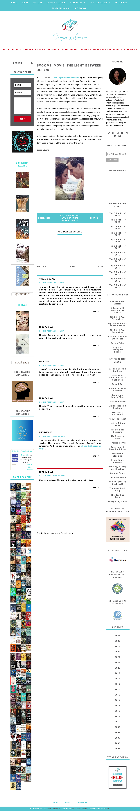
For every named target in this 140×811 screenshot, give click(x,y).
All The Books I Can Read (117, 370)
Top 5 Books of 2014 (117, 286)
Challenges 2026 (99, 3)
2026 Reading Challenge (22, 451)
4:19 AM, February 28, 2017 (51, 365)
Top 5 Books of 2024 (117, 221)
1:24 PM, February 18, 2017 (51, 283)
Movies (74, 221)
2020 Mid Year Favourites (117, 318)
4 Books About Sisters (117, 303)
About (25, 3)
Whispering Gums (117, 501)
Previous (41, 267)
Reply (96, 311)
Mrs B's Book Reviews (118, 431)
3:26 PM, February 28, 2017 (51, 402)
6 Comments (44, 218)
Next (100, 267)
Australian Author (70, 215)
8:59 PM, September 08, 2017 (52, 436)
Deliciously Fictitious (118, 413)
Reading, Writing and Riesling (117, 468)
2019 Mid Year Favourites (117, 331)
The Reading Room (117, 496)
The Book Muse (117, 478)
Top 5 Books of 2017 (117, 267)
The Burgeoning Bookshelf (117, 483)
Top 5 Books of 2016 (117, 273)
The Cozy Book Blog (118, 489)
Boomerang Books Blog (118, 396)
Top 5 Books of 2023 (117, 227)
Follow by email (118, 145)
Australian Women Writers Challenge (117, 377)
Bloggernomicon (61, 8)
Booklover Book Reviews (117, 389)
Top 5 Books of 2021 (117, 240)
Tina (41, 361)
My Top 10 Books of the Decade (117, 324)
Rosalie (43, 279)
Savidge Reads (118, 473)
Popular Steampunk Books (118, 349)
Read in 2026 (77, 3)
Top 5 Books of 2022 (117, 234)
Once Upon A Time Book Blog (117, 448)
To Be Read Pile (22, 477)
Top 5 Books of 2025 (117, 214)
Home (14, 3)
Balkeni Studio (79, 809)
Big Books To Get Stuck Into (117, 337)
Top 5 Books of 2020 (117, 247)
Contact (37, 3)
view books (30, 469)
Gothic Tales (117, 343)
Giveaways (81, 8)
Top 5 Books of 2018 (117, 260)
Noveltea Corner (117, 443)
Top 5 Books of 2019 (117, 253)
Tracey (43, 327)
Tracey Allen (25, 455)
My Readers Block (117, 437)
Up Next (22, 305)
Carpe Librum (53, 809)
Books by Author (56, 3)
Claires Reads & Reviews (117, 407)
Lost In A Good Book (118, 424)
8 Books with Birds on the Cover (118, 310)
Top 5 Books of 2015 (117, 280)
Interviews (121, 3)
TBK (107, 809)
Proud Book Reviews (117, 461)
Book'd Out (117, 384)
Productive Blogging (117, 455)
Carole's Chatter (117, 401)
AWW (64, 218)
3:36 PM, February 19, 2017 (51, 331)
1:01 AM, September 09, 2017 (52, 476)
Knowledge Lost (117, 419)
